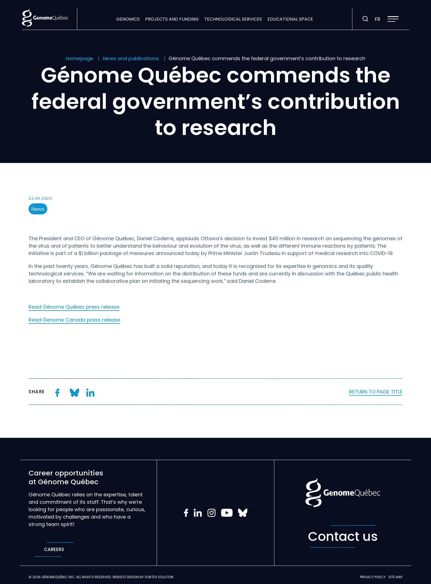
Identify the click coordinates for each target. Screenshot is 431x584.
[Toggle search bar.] (365, 19)
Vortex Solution (159, 577)
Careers (54, 549)
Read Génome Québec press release (74, 306)
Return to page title (375, 391)
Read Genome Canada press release (74, 319)
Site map (395, 577)
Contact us (343, 536)
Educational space (290, 19)
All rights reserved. (94, 577)
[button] (393, 19)
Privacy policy (373, 577)
